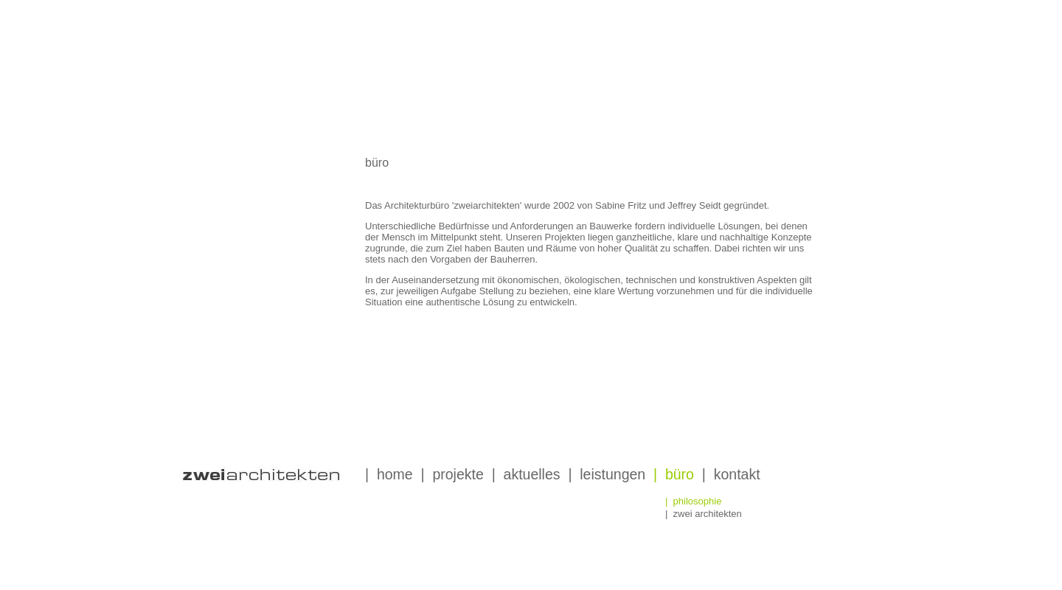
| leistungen (606, 474)
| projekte (452, 474)
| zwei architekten (703, 513)
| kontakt (731, 474)
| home (389, 474)
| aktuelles (526, 474)
